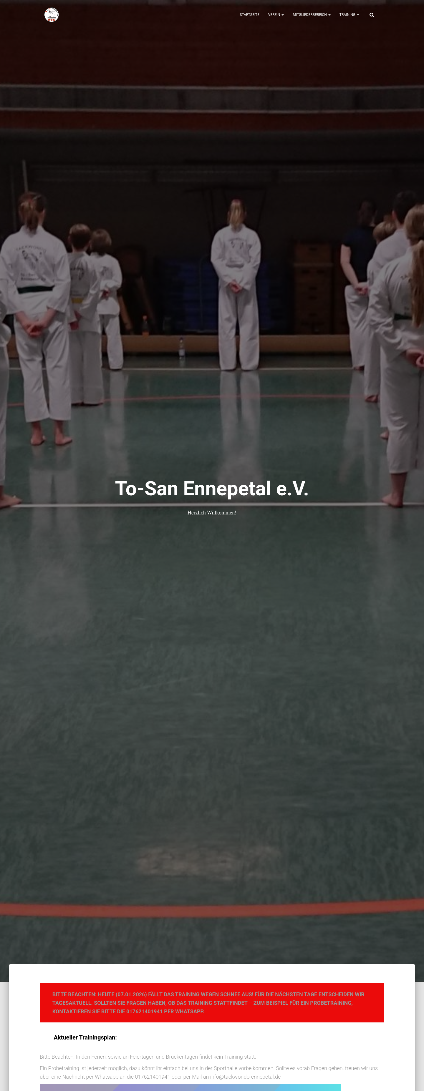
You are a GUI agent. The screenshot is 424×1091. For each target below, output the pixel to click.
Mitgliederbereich (312, 15)
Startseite (249, 15)
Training (349, 15)
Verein (276, 15)
